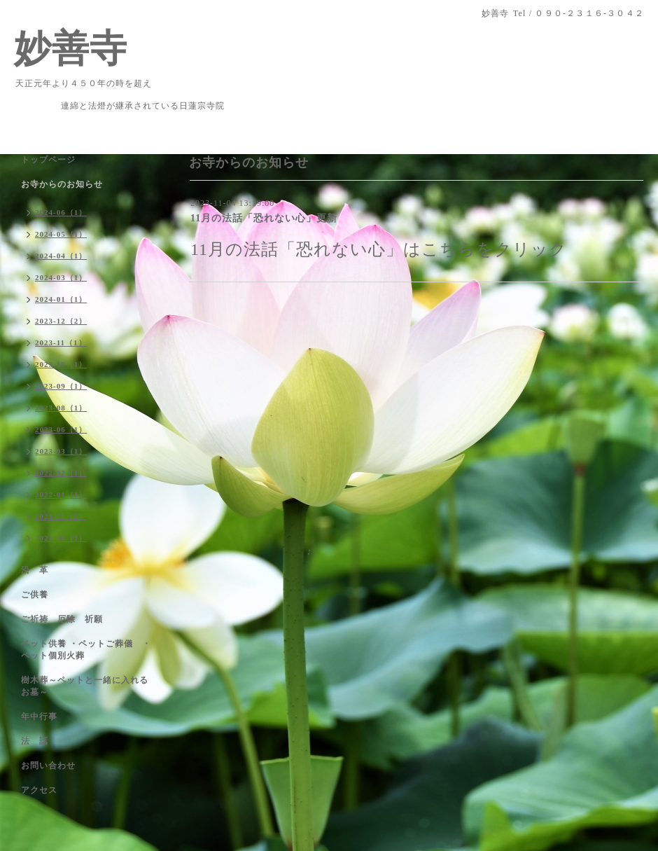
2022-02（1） (61, 473)
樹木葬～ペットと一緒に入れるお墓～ (84, 686)
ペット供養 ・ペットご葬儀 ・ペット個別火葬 (86, 649)
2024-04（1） (61, 255)
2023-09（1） (61, 386)
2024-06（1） (61, 212)
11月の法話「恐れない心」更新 (263, 218)
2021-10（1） (61, 538)
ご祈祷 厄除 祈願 (62, 619)
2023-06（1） (61, 429)
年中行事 (39, 716)
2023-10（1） (61, 364)
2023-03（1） (61, 451)
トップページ (48, 160)
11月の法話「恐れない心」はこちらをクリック (378, 249)
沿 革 (34, 570)
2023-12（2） (61, 321)
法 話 (34, 741)
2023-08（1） (61, 407)
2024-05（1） (61, 234)
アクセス (39, 790)
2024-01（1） (61, 299)
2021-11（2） (61, 516)
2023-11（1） (61, 342)
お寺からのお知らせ (62, 184)
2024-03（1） (61, 277)
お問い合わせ (48, 765)
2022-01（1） (61, 494)
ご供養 (34, 595)
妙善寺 (70, 48)
